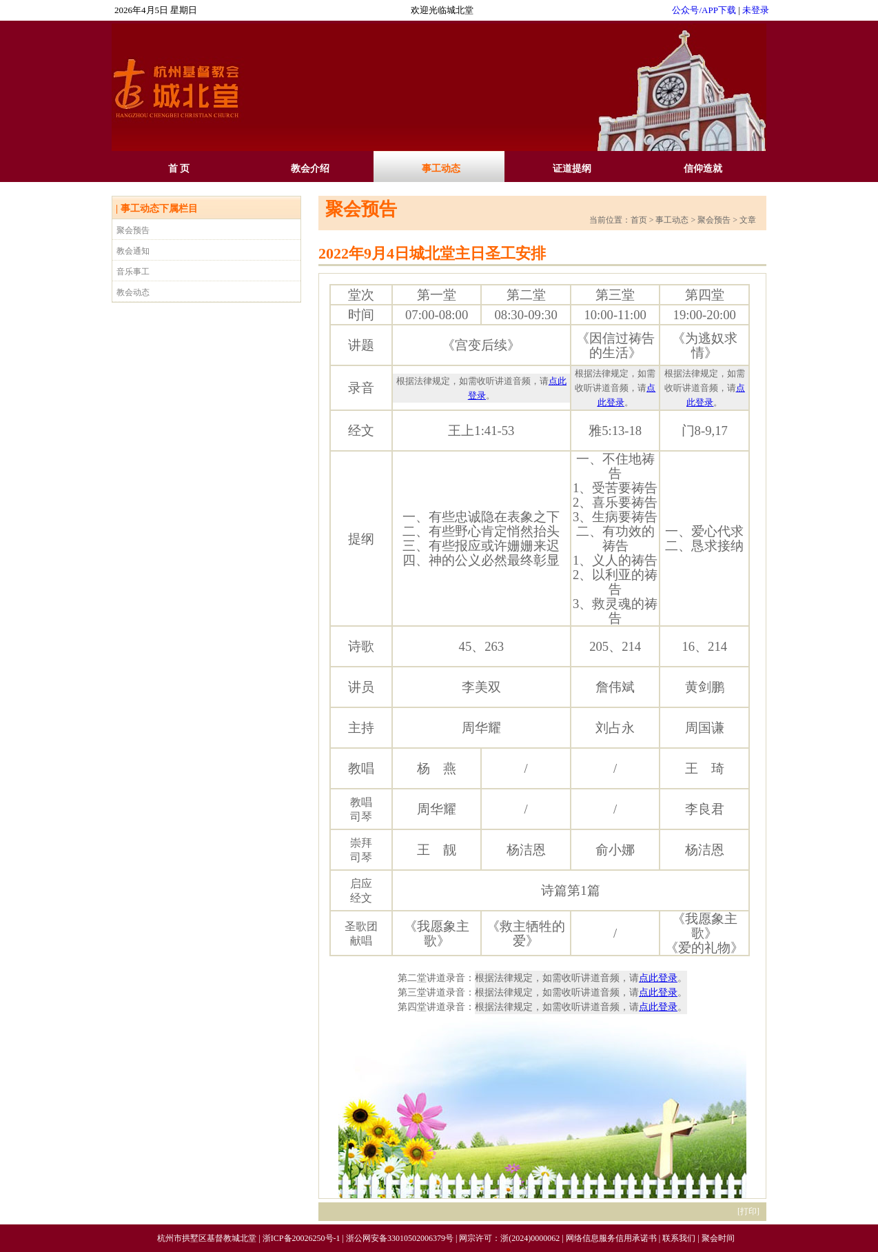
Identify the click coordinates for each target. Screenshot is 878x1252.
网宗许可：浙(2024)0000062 (509, 1238)
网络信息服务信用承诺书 (611, 1238)
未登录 (755, 10)
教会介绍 (310, 168)
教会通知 (133, 251)
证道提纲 (572, 168)
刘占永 (615, 727)
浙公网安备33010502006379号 (399, 1238)
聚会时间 (718, 1238)
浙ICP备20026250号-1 (301, 1238)
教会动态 (133, 292)
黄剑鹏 (704, 687)
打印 (748, 1211)
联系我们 (678, 1238)
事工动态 (441, 168)
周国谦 (704, 727)
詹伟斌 (615, 687)
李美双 (481, 687)
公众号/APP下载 (703, 10)
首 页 (179, 168)
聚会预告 (133, 230)
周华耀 (481, 727)
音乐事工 (133, 271)
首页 (639, 220)
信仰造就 (703, 168)
